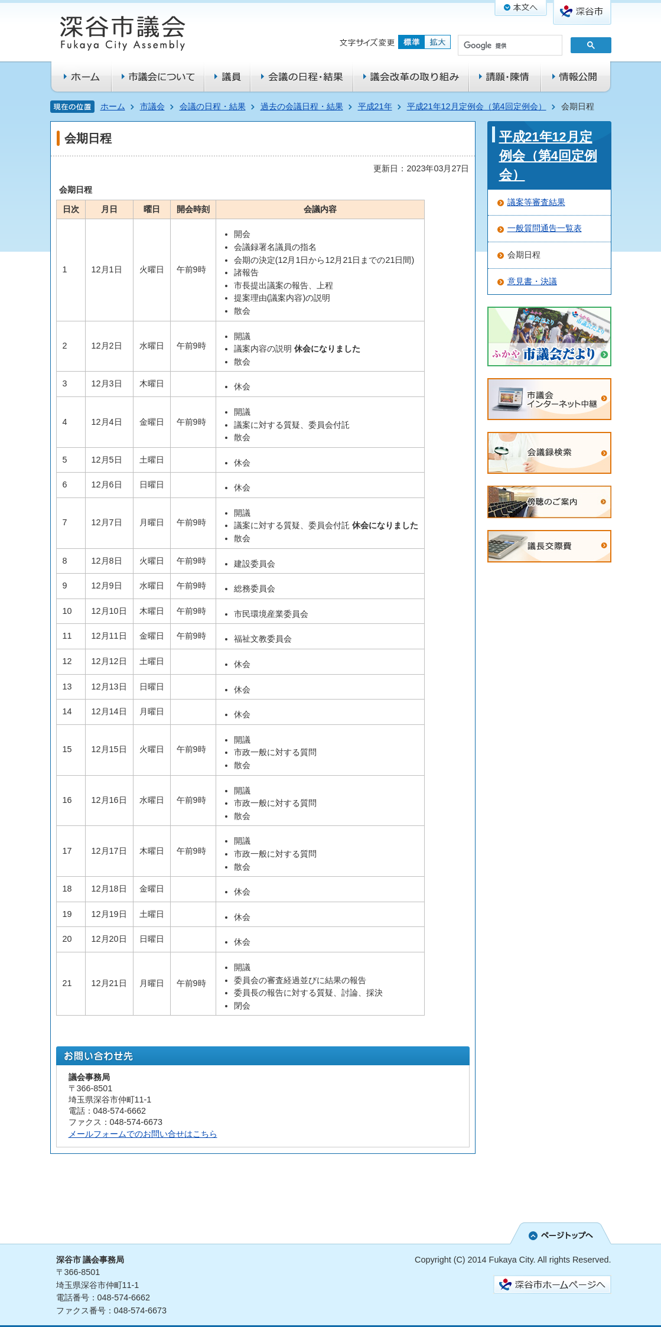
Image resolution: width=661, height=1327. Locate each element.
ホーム (112, 106)
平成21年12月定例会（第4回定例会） (476, 106)
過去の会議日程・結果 (302, 106)
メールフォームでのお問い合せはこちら (143, 1134)
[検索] (509, 46)
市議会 (152, 106)
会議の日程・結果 (213, 106)
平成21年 (375, 106)
